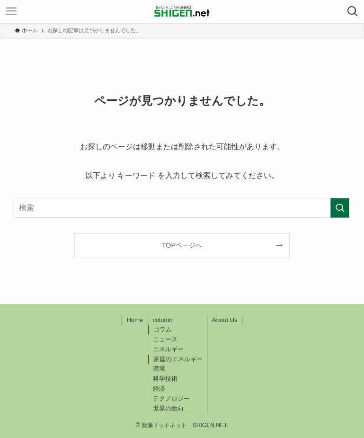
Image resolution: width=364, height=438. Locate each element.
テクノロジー (171, 398)
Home (134, 319)
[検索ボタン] (352, 11)
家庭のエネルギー (178, 359)
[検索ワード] (182, 208)
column (163, 319)
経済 (159, 388)
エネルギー (168, 349)
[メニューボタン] (11, 11)
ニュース (165, 339)
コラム (162, 329)
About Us (224, 319)
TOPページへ (182, 245)
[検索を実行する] (339, 208)
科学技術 (165, 378)
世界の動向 (168, 408)
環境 (159, 368)
